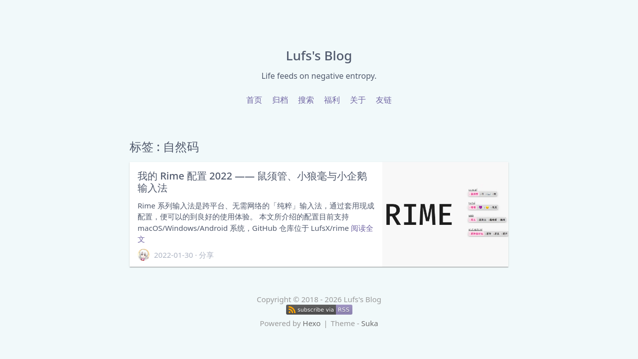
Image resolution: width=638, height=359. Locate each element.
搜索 (306, 99)
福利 (332, 99)
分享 (206, 255)
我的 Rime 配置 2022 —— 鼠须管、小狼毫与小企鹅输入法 (252, 181)
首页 (254, 99)
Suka (369, 323)
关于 (358, 99)
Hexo (311, 323)
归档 (280, 99)
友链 (384, 99)
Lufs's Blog (319, 55)
